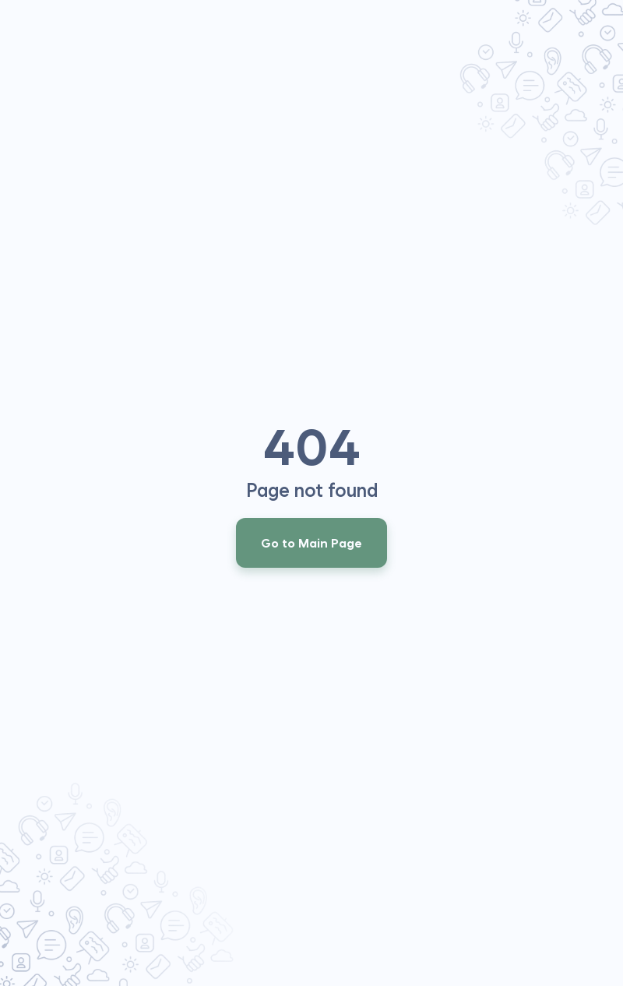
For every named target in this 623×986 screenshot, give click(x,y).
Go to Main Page (311, 543)
